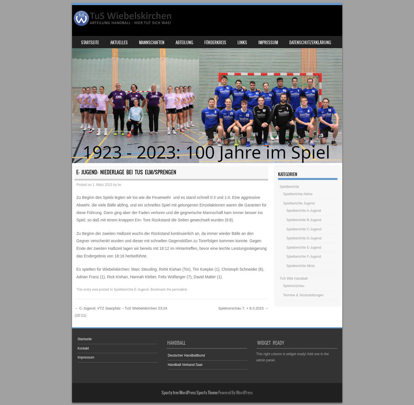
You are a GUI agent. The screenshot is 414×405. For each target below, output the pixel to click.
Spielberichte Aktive (298, 194)
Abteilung (184, 42)
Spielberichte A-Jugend (303, 211)
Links (242, 42)
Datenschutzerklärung (310, 42)
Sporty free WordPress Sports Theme (190, 393)
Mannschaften (151, 42)
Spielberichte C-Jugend (303, 229)
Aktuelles (119, 42)
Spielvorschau (293, 286)
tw (119, 185)
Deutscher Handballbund (186, 355)
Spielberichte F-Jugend (303, 257)
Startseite (90, 42)
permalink (179, 289)
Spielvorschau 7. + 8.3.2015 (243, 308)
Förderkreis (215, 42)
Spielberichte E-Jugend (131, 289)
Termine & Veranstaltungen (303, 295)
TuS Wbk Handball (294, 279)
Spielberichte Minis (300, 266)
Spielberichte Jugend (299, 203)
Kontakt (83, 348)
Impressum (268, 42)
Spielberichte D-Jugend (303, 238)
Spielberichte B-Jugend (303, 220)
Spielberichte (289, 187)
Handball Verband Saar (185, 365)
